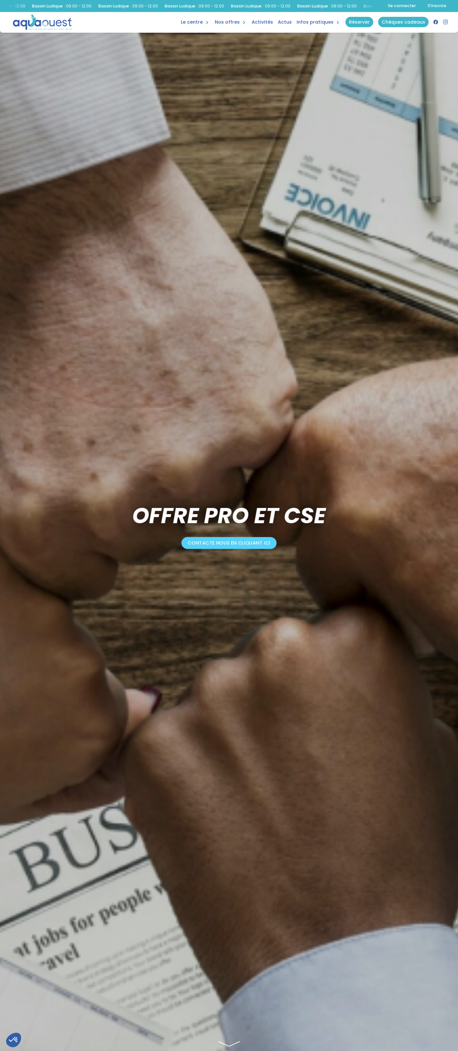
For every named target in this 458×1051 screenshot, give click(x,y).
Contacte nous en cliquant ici (229, 542)
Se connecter (402, 5)
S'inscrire (437, 5)
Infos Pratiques (315, 22)
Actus (285, 22)
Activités (262, 22)
